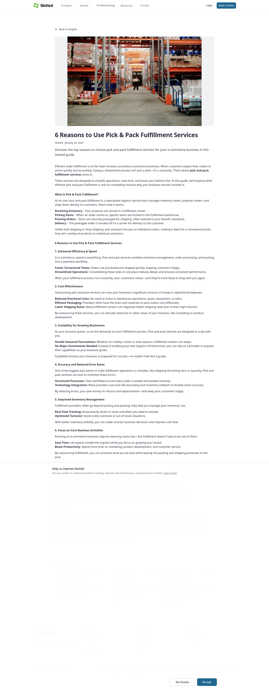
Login (209, 5)
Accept (207, 682)
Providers (68, 5)
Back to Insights (66, 29)
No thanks (182, 682)
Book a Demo (226, 5)
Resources (128, 5)
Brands (85, 5)
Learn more (170, 473)
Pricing (145, 5)
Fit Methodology (105, 5)
